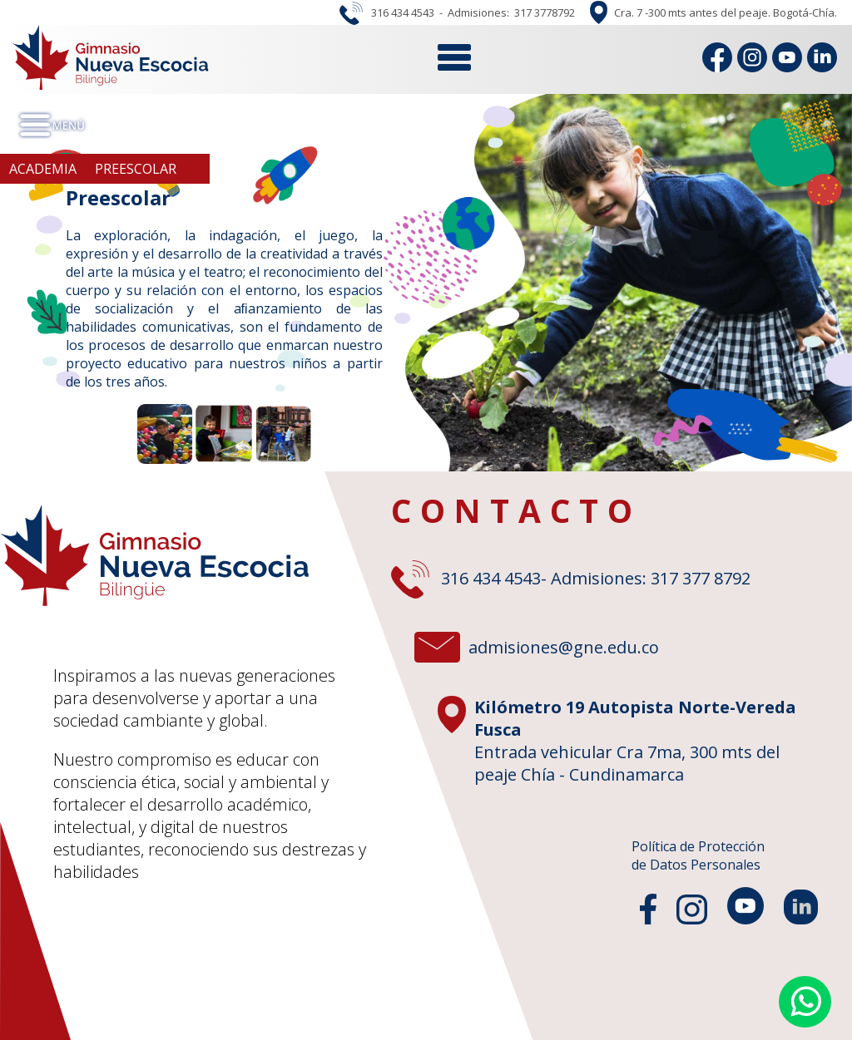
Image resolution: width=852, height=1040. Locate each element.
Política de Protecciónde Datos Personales (698, 855)
